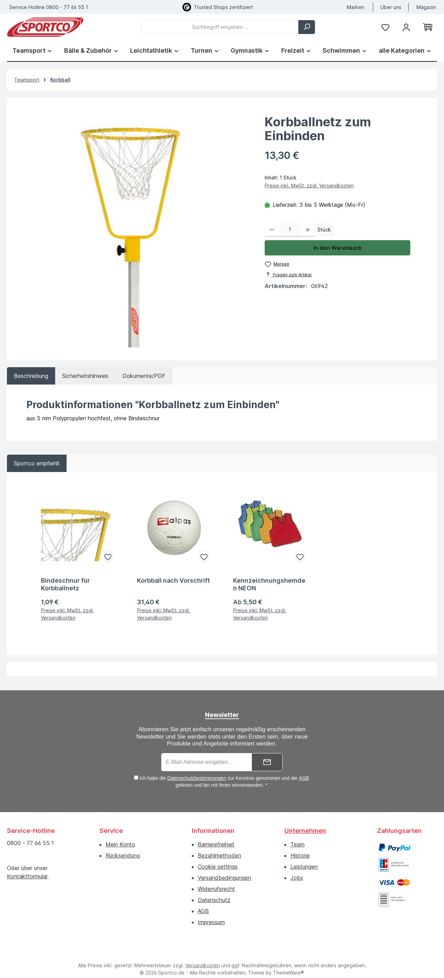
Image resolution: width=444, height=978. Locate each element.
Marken (355, 7)
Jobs (296, 869)
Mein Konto (120, 835)
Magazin (426, 7)
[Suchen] (306, 27)
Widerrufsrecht (216, 880)
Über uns (391, 7)
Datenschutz (214, 891)
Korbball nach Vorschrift (173, 571)
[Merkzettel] (385, 27)
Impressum (211, 913)
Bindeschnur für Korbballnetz (65, 575)
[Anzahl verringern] (272, 230)
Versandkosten (202, 957)
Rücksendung (122, 846)
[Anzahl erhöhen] (308, 230)
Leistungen (304, 857)
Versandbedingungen (224, 869)
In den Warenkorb (337, 247)
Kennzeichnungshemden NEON (269, 575)
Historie (300, 846)
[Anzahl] (290, 230)
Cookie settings (218, 857)
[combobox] (220, 27)
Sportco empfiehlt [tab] (37, 463)
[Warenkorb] (427, 27)
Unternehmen (305, 822)
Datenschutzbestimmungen (196, 769)
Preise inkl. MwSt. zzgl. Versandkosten (309, 185)
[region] (132, 225)
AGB (304, 769)
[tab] (31, 376)
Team (297, 835)
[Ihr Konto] (406, 27)
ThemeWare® (288, 964)
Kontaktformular (27, 867)
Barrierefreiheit (216, 835)
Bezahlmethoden (219, 846)
